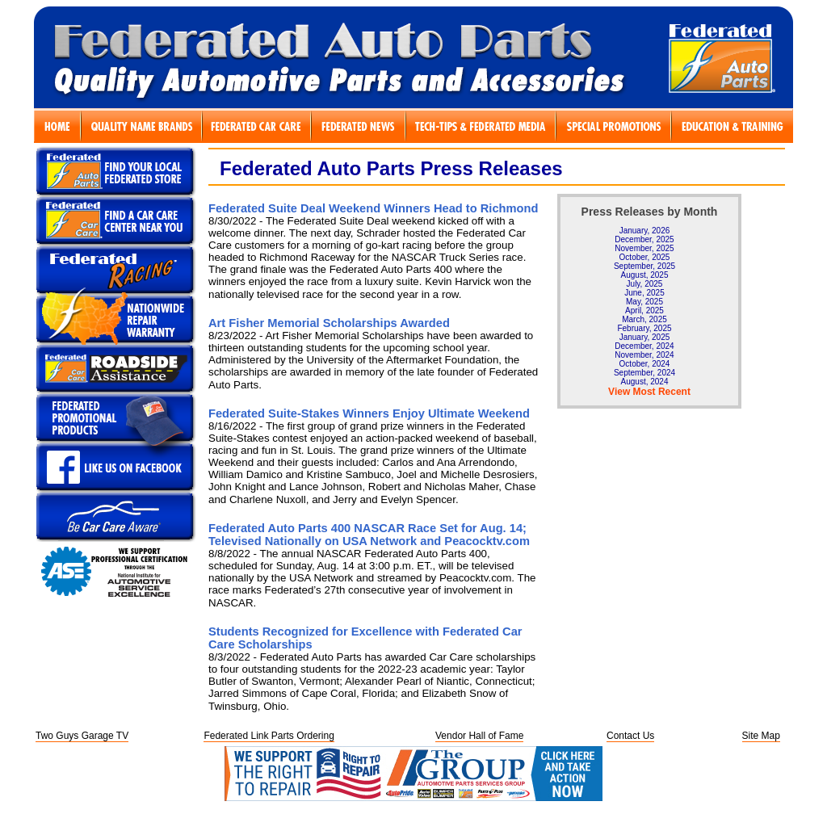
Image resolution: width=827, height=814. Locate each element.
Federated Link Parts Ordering (269, 735)
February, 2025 (644, 328)
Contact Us (630, 735)
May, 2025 (644, 301)
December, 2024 (644, 346)
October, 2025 (644, 257)
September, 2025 (644, 266)
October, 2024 (644, 363)
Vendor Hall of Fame (479, 735)
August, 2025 (645, 275)
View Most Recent (649, 391)
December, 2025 (644, 239)
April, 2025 (644, 310)
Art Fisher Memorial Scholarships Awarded (329, 323)
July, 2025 (645, 283)
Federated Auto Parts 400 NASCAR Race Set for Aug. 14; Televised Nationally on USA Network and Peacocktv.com (369, 535)
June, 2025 (644, 292)
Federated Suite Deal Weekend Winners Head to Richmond (373, 208)
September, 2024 (644, 372)
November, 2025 (644, 248)
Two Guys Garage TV (82, 735)
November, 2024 (644, 354)
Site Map (761, 735)
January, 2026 (644, 230)
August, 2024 (645, 381)
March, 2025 (644, 319)
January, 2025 (644, 337)
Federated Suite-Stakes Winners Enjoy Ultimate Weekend (369, 413)
